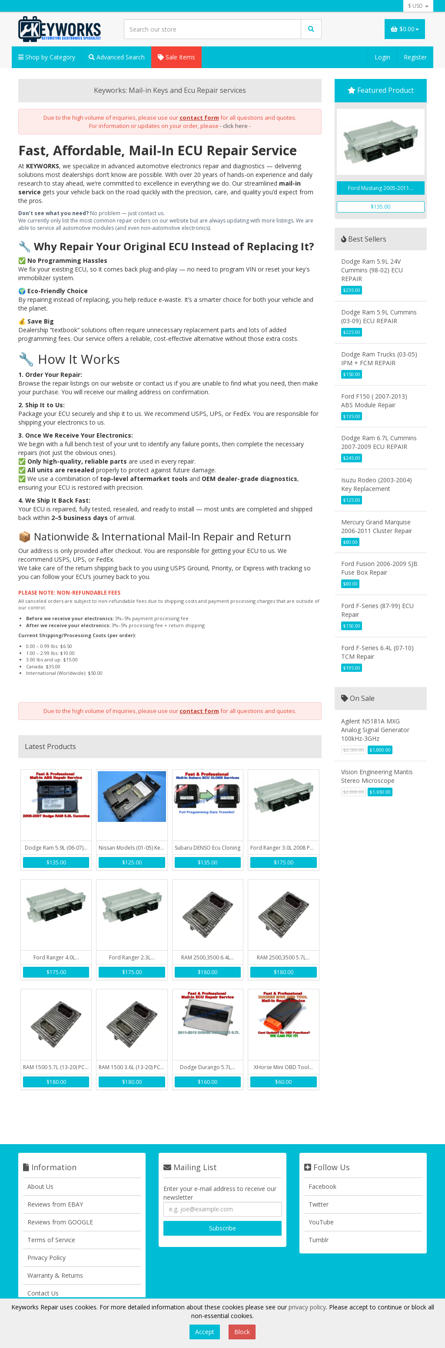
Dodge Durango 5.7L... (207, 1067)
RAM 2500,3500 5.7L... (283, 957)
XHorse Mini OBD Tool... (283, 1067)
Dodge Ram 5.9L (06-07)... (56, 847)
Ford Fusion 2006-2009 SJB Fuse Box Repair (379, 567)
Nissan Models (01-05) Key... (133, 847)
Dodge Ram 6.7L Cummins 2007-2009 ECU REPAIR (379, 442)
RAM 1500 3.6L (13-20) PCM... (133, 1067)
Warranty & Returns (55, 1275)
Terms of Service (51, 1240)
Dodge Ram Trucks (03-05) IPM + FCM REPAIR (379, 358)
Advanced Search (117, 57)
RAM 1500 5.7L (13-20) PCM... (57, 1067)
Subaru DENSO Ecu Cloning (207, 847)
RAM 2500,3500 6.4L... (207, 957)
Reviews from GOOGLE (60, 1222)
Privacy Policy (46, 1257)
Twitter (319, 1204)
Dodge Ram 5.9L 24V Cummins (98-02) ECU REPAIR (372, 270)
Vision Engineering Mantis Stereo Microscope (377, 776)
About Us (40, 1186)
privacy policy (307, 1307)
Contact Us (43, 1293)
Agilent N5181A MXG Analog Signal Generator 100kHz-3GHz (375, 730)
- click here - (235, 126)
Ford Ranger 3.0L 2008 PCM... (284, 847)
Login (382, 57)
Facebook (322, 1186)
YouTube (321, 1222)
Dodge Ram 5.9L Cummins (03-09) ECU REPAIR (379, 316)
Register (415, 57)
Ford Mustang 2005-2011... (380, 188)
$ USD (418, 6)
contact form (199, 117)
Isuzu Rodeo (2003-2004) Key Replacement (376, 484)
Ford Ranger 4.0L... (56, 957)
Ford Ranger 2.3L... (132, 957)
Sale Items (176, 57)
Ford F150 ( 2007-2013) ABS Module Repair (374, 400)
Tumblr (319, 1240)
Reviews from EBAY (55, 1204)
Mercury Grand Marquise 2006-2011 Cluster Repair (376, 526)
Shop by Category (46, 57)
